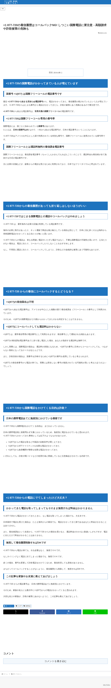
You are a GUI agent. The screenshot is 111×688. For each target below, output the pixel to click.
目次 (51, 72)
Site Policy (106, 685)
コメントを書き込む (55, 661)
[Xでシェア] (15, 611)
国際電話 (27, 606)
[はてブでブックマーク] (68, 611)
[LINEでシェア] (95, 611)
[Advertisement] (55, 16)
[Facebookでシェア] (42, 611)
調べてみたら (9, 606)
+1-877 (19, 606)
